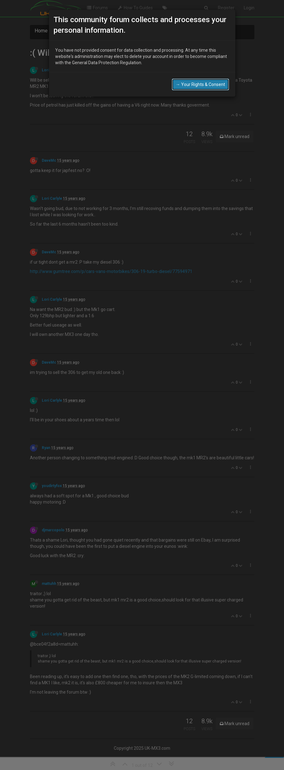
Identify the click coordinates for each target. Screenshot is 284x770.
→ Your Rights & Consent (200, 84)
